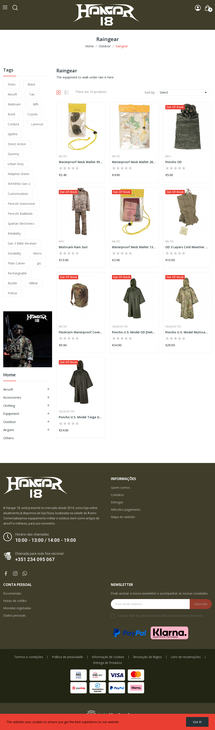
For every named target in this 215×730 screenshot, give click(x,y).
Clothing (9, 405)
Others (8, 438)
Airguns (8, 430)
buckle (12, 283)
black (31, 84)
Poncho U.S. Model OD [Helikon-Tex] (134, 332)
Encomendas (12, 593)
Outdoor (9, 422)
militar (33, 283)
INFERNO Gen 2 (19, 184)
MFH (168, 156)
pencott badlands (20, 214)
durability (14, 253)
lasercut (37, 124)
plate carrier (16, 263)
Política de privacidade (67, 656)
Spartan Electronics (21, 223)
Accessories (12, 397)
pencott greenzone (21, 204)
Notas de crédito (15, 601)
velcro (37, 253)
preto (12, 84)
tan (32, 94)
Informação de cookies (108, 656)
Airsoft (8, 389)
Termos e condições (28, 656)
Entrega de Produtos (107, 662)
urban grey (16, 164)
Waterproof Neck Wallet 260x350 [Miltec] (134, 162)
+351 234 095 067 (35, 559)
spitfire (13, 134)
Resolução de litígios (147, 656)
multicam (14, 104)
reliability (14, 233)
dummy (13, 154)
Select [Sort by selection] (184, 92)
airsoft (12, 94)
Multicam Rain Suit (73, 247)
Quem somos (120, 487)
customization (18, 194)
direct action (17, 144)
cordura (13, 124)
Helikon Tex (120, 326)
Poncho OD (173, 162)
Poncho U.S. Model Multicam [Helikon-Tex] (187, 332)
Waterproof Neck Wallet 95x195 (81, 162)
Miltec (63, 156)
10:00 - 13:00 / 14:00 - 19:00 (45, 540)
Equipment (11, 413)
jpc (39, 263)
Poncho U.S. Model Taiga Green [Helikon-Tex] (81, 417)
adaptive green (18, 174)
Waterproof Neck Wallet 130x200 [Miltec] (134, 247)
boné (11, 114)
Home (9, 375)
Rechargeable (17, 273)
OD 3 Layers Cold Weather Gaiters (187, 247)
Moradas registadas (17, 608)
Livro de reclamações (186, 656)
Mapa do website (123, 517)
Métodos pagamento (126, 509)
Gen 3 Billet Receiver (22, 243)
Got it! (197, 722)
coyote (32, 114)
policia (12, 293)
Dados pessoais (14, 615)
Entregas (117, 502)
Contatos (117, 495)
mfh (35, 104)
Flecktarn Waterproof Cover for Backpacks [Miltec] (81, 332)
